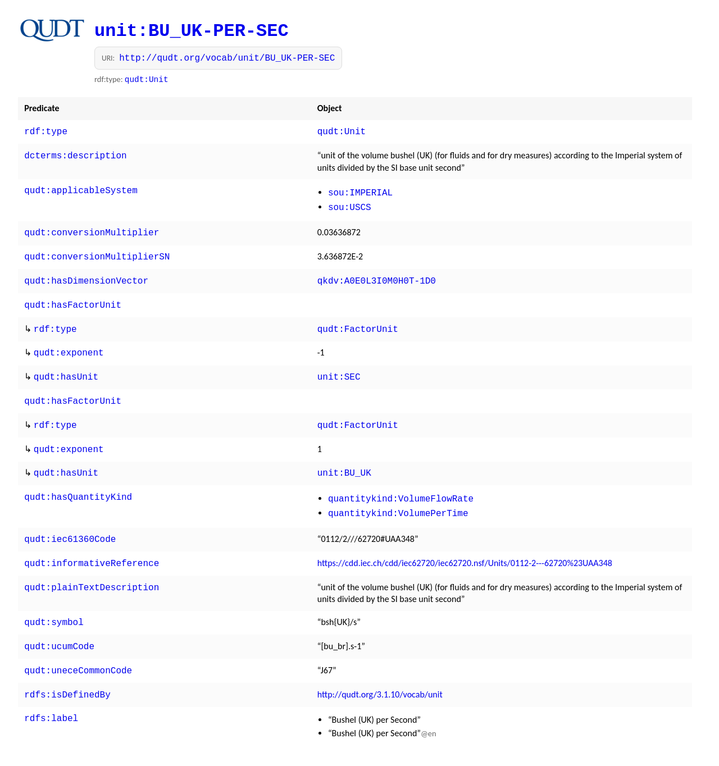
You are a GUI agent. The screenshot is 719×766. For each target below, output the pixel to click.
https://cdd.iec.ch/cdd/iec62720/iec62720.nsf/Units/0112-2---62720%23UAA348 (464, 542)
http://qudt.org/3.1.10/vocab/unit (380, 669)
